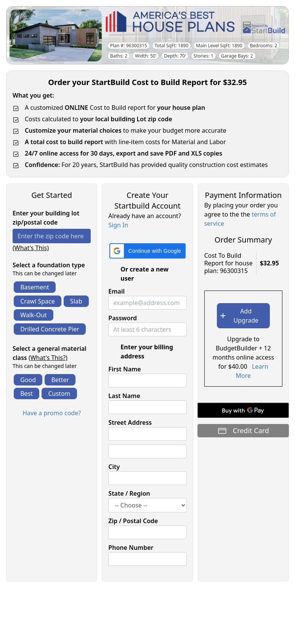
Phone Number (130, 547)
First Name (124, 369)
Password (122, 318)
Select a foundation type (49, 265)
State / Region (129, 493)
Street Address (130, 422)
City (114, 467)
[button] (147, 251)
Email (116, 291)
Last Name (124, 396)
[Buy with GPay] (243, 410)
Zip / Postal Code (133, 521)
